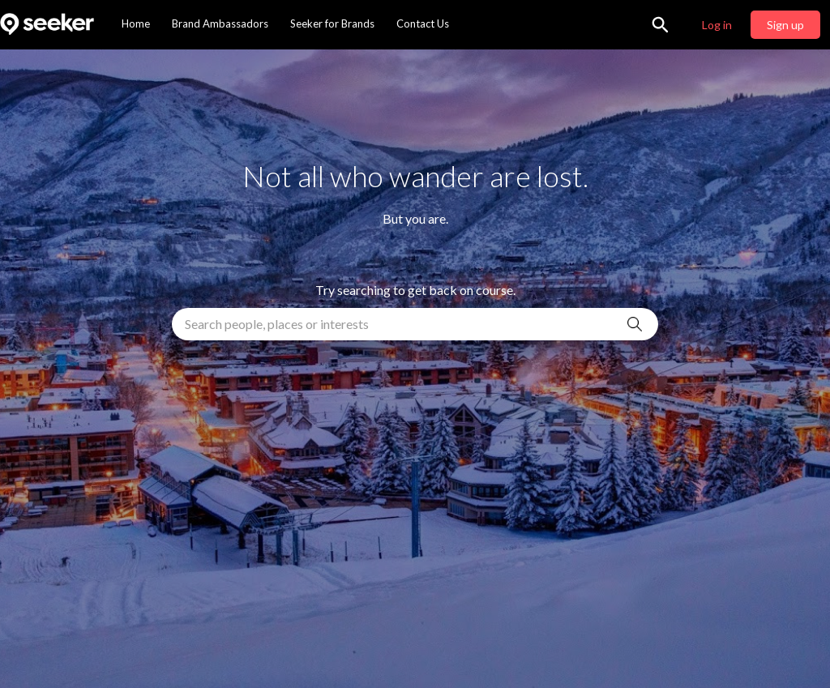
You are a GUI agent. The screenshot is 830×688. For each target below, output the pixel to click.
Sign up (785, 25)
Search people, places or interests (277, 323)
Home (136, 23)
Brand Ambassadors (220, 23)
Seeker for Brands (332, 23)
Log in (717, 25)
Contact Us (422, 23)
